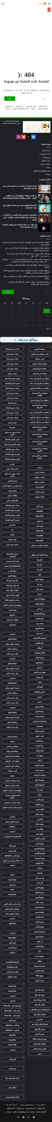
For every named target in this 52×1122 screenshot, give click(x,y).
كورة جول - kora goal (12, 1011)
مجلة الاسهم (39, 628)
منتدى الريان (39, 981)
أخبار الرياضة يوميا (12, 1097)
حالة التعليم (40, 863)
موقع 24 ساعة (39, 599)
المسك (39, 873)
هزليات (39, 868)
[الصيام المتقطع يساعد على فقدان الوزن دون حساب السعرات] (44, 208)
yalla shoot (12, 639)
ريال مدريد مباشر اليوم (12, 904)
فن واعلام (12, 1069)
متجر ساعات (39, 492)
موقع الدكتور (39, 888)
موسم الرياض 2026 (39, 1039)
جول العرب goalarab (12, 856)
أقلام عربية (40, 809)
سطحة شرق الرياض (39, 369)
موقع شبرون (39, 912)
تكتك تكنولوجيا (40, 653)
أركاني (39, 760)
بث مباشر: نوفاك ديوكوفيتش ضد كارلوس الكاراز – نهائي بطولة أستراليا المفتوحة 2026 (20, 197)
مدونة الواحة (39, 922)
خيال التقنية (40, 618)
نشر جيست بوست (12, 561)
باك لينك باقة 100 (12, 586)
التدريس (40, 1019)
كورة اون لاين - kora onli (12, 1006)
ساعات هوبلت (40, 497)
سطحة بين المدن (12, 746)
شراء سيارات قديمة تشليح (12, 807)
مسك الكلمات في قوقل (39, 555)
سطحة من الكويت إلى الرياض (40, 457)
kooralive (12, 1040)
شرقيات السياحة (40, 775)
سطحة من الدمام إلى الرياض (39, 428)
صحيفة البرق (39, 907)
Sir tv (12, 875)
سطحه (12, 741)
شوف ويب (39, 623)
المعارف (40, 726)
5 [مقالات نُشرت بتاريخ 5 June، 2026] (5, 306)
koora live (39, 531)
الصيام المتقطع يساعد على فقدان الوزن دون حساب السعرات (20, 206)
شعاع (40, 795)
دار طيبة (40, 941)
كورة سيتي (12, 851)
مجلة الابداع (40, 711)
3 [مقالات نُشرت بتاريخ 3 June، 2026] (19, 306)
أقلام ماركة (40, 487)
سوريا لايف (12, 1020)
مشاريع (12, 615)
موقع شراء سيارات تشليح (12, 790)
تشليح (12, 776)
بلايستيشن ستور (12, 500)
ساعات (39, 467)
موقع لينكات (39, 927)
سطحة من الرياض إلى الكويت (40, 450)
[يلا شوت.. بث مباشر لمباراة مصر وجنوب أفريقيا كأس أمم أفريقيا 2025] (44, 228)
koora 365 (12, 1045)
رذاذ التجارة (40, 746)
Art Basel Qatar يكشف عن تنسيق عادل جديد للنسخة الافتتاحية (20, 187)
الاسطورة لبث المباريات (12, 836)
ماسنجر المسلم (39, 932)
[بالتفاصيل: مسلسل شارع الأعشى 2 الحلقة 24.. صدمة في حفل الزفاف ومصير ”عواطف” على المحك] (44, 218)
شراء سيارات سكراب (12, 781)
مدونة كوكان (39, 658)
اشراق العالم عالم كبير (40, 1024)
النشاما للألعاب (39, 853)
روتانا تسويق (39, 707)
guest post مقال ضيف (12, 566)
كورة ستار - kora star (12, 1015)
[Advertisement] (26, 40)
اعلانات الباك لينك (39, 1014)
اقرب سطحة (39, 359)
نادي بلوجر (39, 677)
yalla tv (12, 827)
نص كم (39, 584)
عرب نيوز (39, 633)
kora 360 (39, 541)
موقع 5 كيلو (39, 579)
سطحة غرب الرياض (40, 374)
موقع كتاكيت (39, 946)
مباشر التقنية (39, 765)
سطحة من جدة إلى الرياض (39, 422)
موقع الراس (39, 844)
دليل (39, 951)
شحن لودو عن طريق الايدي (12, 486)
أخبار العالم (43, 106)
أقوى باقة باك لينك (12, 595)
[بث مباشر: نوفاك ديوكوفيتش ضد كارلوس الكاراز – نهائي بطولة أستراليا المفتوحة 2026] (44, 199)
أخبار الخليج (9, 106)
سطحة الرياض (40, 349)
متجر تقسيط (12, 403)
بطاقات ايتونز (12, 496)
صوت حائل (40, 902)
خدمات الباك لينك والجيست (12, 555)
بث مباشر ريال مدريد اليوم (12, 861)
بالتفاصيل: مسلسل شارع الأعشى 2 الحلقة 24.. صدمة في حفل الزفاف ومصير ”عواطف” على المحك (19, 217)
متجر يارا (39, 790)
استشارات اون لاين (39, 721)
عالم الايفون (39, 643)
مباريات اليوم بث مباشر (39, 545)
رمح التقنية (40, 741)
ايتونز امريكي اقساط (12, 454)
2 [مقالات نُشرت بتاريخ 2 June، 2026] (26, 306)
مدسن (39, 702)
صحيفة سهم (39, 937)
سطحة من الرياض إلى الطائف (40, 394)
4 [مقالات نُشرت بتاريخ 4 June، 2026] (12, 306)
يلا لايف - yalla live (12, 1025)
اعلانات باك (12, 1088)
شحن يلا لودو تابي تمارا (12, 444)
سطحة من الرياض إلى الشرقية (40, 406)
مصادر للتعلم (12, 977)
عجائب (39, 682)
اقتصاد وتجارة (43, 109)
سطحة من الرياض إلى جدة (39, 378)
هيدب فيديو (40, 736)
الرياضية (12, 625)
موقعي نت (39, 829)
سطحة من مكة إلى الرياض (39, 388)
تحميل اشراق (39, 731)
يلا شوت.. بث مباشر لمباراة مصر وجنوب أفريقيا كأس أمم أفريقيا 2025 (20, 226)
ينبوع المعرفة (39, 858)
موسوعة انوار (40, 780)
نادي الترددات (40, 716)
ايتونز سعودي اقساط (12, 378)
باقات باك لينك (40, 1005)
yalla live (12, 923)
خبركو (39, 594)
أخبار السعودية (31, 106)
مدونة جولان (39, 814)
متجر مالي (39, 589)
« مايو (48, 328)
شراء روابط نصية (40, 1000)
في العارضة (12, 948)
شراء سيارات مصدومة (12, 802)
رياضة (33, 109)
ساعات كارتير (40, 472)
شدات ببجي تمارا (12, 354)
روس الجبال (39, 804)
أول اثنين (40, 883)
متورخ (39, 697)
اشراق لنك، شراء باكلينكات (39, 1010)
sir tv (12, 890)
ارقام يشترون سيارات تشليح (12, 796)
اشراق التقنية (39, 604)
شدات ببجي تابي (12, 364)
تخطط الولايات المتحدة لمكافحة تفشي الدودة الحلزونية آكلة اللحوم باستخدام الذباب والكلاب (26, 271)
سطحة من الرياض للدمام (40, 400)
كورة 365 (12, 846)
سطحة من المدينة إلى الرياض (39, 442)
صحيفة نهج (40, 663)
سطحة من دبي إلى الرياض (39, 417)
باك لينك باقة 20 (12, 581)
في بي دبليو (39, 878)
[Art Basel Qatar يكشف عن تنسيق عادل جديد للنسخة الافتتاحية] (44, 189)
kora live (12, 1035)
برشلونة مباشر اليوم (12, 909)
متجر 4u (12, 427)
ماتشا (12, 535)
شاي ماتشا (12, 540)
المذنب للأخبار (39, 839)
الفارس (40, 819)
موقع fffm (39, 976)
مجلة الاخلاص (40, 971)
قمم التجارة (40, 917)
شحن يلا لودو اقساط (12, 383)
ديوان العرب (39, 800)
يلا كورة (12, 953)
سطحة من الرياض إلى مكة (39, 383)
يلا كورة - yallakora (12, 1030)
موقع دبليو (40, 834)
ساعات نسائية (40, 482)
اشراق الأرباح (39, 785)
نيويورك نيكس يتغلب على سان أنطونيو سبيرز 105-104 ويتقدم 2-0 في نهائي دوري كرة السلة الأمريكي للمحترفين (25, 260)
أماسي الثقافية (39, 692)
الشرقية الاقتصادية (39, 638)
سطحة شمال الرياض (39, 364)
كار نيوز (39, 667)
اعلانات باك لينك (12, 620)
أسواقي (39, 648)
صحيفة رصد (39, 956)
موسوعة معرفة (40, 966)
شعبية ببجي (12, 491)
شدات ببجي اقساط (12, 349)
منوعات (7, 109)
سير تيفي (12, 885)
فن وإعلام (19, 106)
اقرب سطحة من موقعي (39, 354)
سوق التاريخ (12, 576)
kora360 (39, 511)
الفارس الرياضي (12, 972)
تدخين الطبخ (39, 892)
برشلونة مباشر (12, 649)
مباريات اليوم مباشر (12, 644)
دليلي (40, 574)
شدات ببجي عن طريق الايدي (12, 433)
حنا (12, 530)
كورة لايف (39, 506)
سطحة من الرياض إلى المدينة (40, 435)
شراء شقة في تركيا (12, 1078)
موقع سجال (39, 824)
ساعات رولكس (39, 477)
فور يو (12, 464)
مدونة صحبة (39, 770)
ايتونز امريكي (12, 374)
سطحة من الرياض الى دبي (39, 412)
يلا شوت (40, 521)
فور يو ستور (12, 422)
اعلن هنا (40, 560)
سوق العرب (12, 571)
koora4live (40, 516)
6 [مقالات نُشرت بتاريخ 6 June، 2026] (46, 311)
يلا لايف (12, 817)
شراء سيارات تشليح (12, 785)
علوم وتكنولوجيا (12, 967)
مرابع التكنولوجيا (40, 614)
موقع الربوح (39, 897)
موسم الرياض (40, 1034)
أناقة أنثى (39, 687)
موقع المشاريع (39, 848)
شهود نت (40, 755)
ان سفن (40, 609)
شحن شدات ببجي (12, 469)
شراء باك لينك (40, 990)
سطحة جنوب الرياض (12, 766)
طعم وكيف (40, 751)
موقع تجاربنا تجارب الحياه (12, 605)
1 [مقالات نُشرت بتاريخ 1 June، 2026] (32, 306)
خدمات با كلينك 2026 (12, 600)
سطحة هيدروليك (12, 751)
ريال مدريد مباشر (12, 654)
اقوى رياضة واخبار (39, 1049)
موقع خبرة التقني (39, 672)
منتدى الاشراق (40, 1029)
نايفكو (40, 961)
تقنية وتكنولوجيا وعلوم (20, 109)
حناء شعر (12, 525)
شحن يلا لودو (12, 481)
